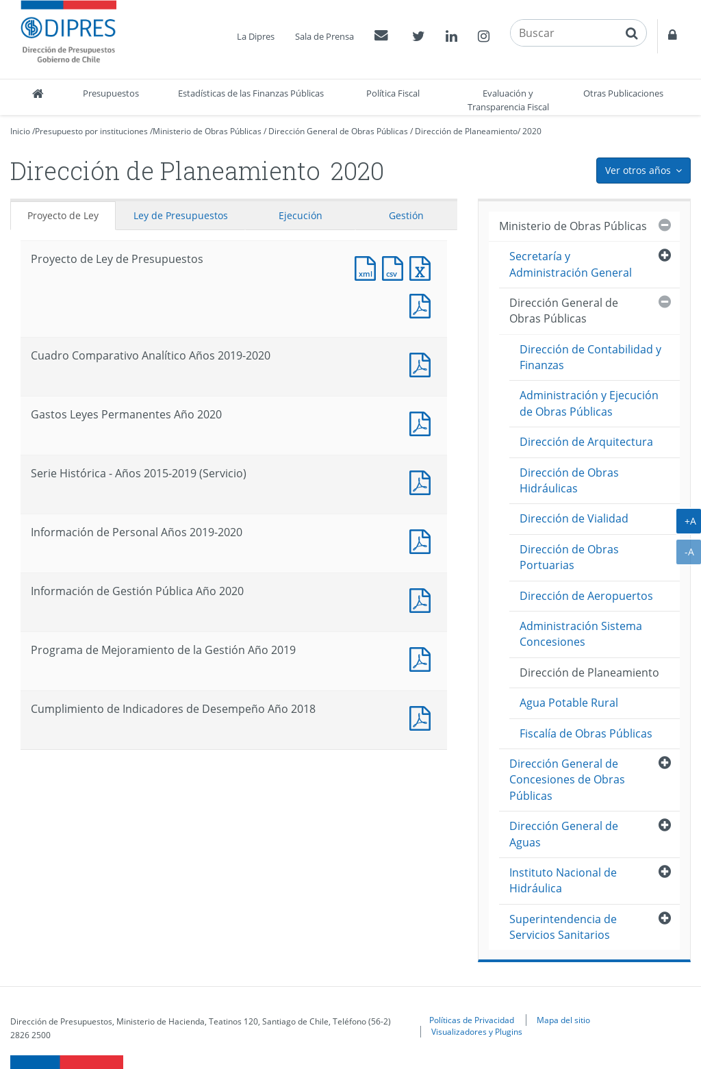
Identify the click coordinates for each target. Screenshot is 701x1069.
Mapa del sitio (563, 1019)
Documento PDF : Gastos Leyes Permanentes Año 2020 (423, 422)
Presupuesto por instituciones (91, 131)
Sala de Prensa (324, 36)
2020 (531, 131)
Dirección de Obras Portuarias (569, 557)
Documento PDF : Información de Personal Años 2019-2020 (423, 540)
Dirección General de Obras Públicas (338, 131)
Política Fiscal (393, 93)
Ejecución (300, 215)
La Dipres (256, 36)
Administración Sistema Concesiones (581, 633)
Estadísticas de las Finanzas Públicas (251, 93)
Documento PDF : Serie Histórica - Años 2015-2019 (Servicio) (423, 481)
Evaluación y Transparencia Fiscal (508, 100)
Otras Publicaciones (623, 93)
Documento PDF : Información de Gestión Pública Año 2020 (423, 598)
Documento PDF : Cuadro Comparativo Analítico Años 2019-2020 (423, 363)
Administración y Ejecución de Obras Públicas (589, 403)
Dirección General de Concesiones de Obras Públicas (567, 779)
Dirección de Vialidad (574, 518)
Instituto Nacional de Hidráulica (563, 880)
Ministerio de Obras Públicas (207, 131)
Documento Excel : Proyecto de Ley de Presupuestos (423, 266)
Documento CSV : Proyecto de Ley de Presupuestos (395, 266)
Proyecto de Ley (63, 215)
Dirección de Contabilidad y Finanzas (590, 357)
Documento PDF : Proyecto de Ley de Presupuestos (423, 304)
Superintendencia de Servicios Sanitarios (563, 926)
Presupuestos (111, 93)
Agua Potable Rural (569, 702)
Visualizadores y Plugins (476, 1031)
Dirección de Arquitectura (586, 441)
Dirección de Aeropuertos (586, 595)
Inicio (20, 131)
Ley (180, 215)
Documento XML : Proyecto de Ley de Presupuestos (368, 266)
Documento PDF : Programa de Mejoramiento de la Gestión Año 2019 (423, 657)
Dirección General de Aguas (563, 833)
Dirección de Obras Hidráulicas (569, 480)
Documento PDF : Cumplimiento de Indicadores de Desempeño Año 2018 (423, 716)
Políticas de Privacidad (471, 1019)
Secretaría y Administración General (570, 264)
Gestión (406, 215)
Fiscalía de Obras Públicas (586, 733)
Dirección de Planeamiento (466, 131)
